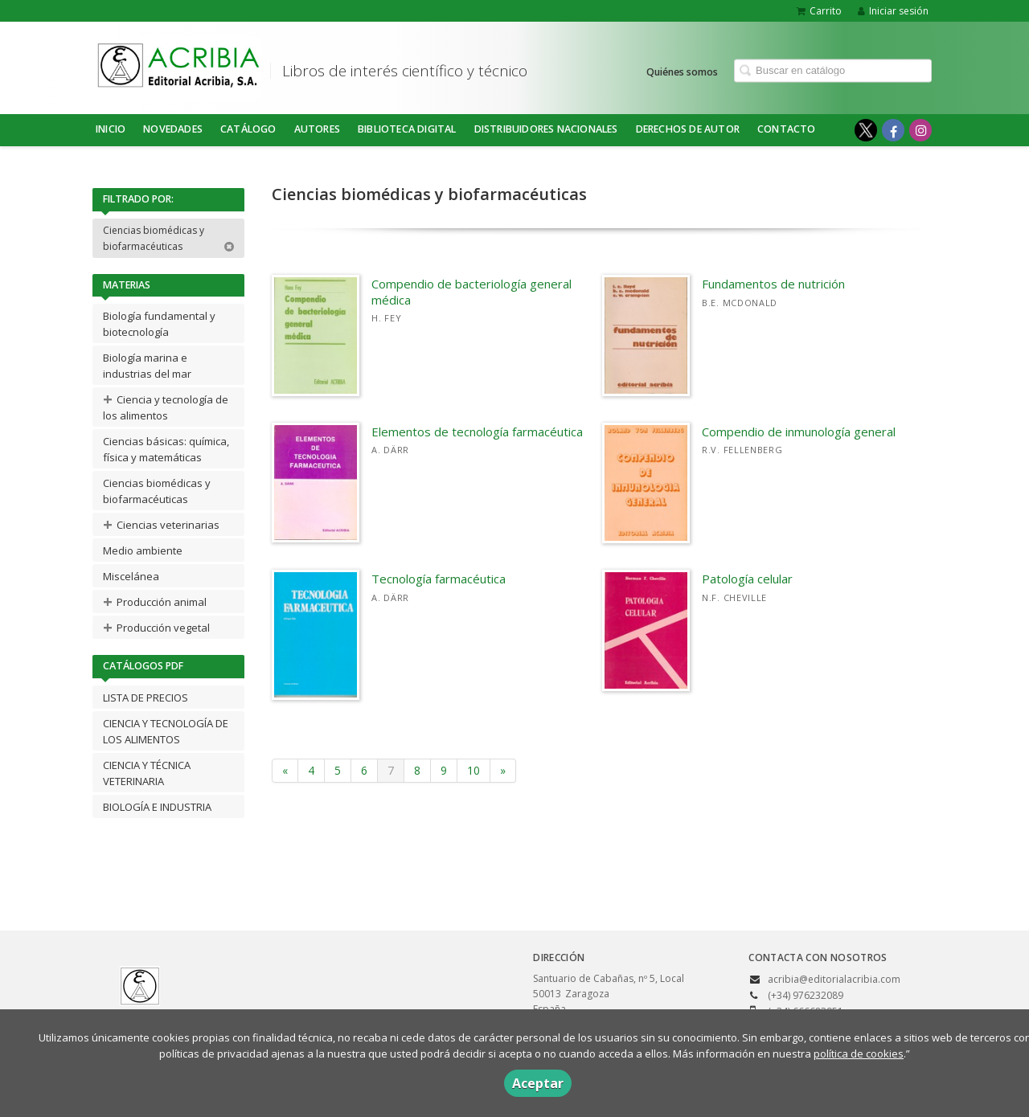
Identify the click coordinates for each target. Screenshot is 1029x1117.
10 (473, 770)
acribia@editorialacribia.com (834, 979)
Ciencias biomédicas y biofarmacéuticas (169, 238)
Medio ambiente (142, 550)
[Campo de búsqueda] (833, 70)
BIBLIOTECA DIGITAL (407, 129)
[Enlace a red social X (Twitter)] (866, 130)
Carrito (819, 11)
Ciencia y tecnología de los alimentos (165, 405)
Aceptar (538, 1083)
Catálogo (248, 129)
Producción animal (155, 601)
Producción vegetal (156, 627)
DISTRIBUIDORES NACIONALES (546, 129)
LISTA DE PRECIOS (145, 697)
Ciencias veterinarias (161, 524)
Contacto (786, 129)
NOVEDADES (173, 129)
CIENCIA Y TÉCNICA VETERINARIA (147, 773)
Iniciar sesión (893, 11)
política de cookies (859, 1053)
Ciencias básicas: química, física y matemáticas (166, 449)
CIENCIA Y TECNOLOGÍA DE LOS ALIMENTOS (165, 731)
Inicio (110, 129)
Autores (317, 129)
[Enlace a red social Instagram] (920, 130)
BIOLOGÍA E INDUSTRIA (157, 807)
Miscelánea (131, 576)
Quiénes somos (682, 71)
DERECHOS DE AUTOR (688, 129)
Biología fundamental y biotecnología (159, 324)
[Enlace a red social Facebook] (893, 130)
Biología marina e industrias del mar (147, 365)
